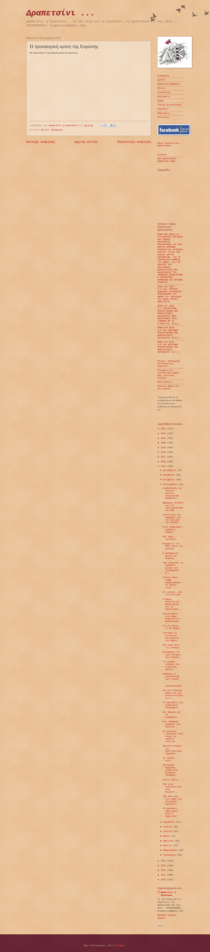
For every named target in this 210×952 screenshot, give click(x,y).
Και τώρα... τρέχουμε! (170, 537)
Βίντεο (45, 130)
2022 (164, 433)
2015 (164, 466)
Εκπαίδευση (164, 92)
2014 (164, 861)
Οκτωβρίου (169, 479)
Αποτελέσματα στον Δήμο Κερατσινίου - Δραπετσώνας (172, 618)
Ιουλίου (168, 827)
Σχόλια (161, 80)
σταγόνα (162, 154)
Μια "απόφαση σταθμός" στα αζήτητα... (171, 724)
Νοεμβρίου (169, 475)
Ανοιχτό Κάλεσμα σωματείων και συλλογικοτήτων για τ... (173, 694)
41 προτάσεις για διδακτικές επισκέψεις (173, 705)
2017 (164, 457)
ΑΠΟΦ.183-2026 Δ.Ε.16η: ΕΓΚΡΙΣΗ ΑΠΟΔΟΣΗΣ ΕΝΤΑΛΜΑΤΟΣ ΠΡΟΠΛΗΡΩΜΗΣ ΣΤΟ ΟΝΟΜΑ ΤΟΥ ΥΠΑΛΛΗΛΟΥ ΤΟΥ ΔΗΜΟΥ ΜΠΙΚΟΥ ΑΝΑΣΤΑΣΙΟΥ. (170, 294)
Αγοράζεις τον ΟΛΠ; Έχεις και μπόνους (173, 546)
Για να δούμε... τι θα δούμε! (172, 627)
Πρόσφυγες (57, 130)
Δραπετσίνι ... (60, 13)
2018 (164, 452)
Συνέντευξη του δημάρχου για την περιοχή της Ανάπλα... (172, 519)
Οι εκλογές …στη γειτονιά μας (172, 593)
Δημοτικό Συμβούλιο (169, 84)
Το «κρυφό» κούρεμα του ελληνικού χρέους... (171, 666)
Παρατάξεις (164, 113)
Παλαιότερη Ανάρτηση (134, 142)
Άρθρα (161, 101)
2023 (164, 429)
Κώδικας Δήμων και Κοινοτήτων (168, 387)
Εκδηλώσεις (164, 96)
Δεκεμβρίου (170, 470)
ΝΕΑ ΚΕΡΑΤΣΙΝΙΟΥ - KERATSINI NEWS (168, 160)
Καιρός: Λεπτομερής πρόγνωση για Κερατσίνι (169, 363)
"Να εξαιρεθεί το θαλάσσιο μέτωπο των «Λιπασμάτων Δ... (173, 568)
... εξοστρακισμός (172, 684)
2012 (164, 870)
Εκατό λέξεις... (172, 780)
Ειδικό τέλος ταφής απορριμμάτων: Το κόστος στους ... (172, 582)
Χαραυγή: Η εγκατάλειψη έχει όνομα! (171, 676)
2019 (164, 447)
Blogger (120, 945)
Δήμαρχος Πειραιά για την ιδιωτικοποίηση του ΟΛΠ (173, 507)
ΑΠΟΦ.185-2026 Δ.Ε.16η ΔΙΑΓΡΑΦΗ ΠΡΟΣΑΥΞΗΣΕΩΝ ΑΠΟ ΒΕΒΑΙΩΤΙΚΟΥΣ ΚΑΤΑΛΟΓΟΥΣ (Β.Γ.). (169, 347)
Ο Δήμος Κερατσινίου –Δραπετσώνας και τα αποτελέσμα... (172, 604)
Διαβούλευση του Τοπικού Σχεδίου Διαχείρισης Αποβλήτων (172, 493)
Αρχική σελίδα (86, 142)
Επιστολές (163, 117)
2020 (164, 443)
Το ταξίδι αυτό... (168, 759)
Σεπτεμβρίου (170, 484)
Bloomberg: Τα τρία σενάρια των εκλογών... (173, 654)
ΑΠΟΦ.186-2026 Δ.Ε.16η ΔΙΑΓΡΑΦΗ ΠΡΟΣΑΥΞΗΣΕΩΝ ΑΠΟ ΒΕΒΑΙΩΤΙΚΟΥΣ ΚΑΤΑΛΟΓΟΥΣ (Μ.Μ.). (169, 333)
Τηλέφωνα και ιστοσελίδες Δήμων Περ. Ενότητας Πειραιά (168, 374)
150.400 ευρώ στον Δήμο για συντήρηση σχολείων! (172, 800)
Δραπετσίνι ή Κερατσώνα (168, 893)
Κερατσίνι (163, 109)
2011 (164, 875)
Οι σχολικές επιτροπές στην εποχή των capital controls (173, 736)
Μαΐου (167, 836)
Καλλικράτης (164, 382)
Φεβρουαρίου (170, 850)
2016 (164, 461)
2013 (164, 865)
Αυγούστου (169, 822)
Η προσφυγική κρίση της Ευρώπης (170, 556)
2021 (164, 438)
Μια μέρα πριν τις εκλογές (171, 646)
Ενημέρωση (163, 76)
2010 (164, 879)
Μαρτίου (168, 845)
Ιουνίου (168, 831)
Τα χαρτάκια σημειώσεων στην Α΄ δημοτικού (170, 812)
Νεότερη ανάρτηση (40, 142)
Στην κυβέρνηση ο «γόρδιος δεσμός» (173, 529)
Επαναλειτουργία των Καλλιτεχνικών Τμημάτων (172, 750)
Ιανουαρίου (170, 855)
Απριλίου (169, 841)
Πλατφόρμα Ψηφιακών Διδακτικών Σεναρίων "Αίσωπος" (170, 770)
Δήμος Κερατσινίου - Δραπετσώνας (170, 144)
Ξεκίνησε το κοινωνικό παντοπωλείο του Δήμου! (171, 637)
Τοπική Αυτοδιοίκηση (170, 105)
